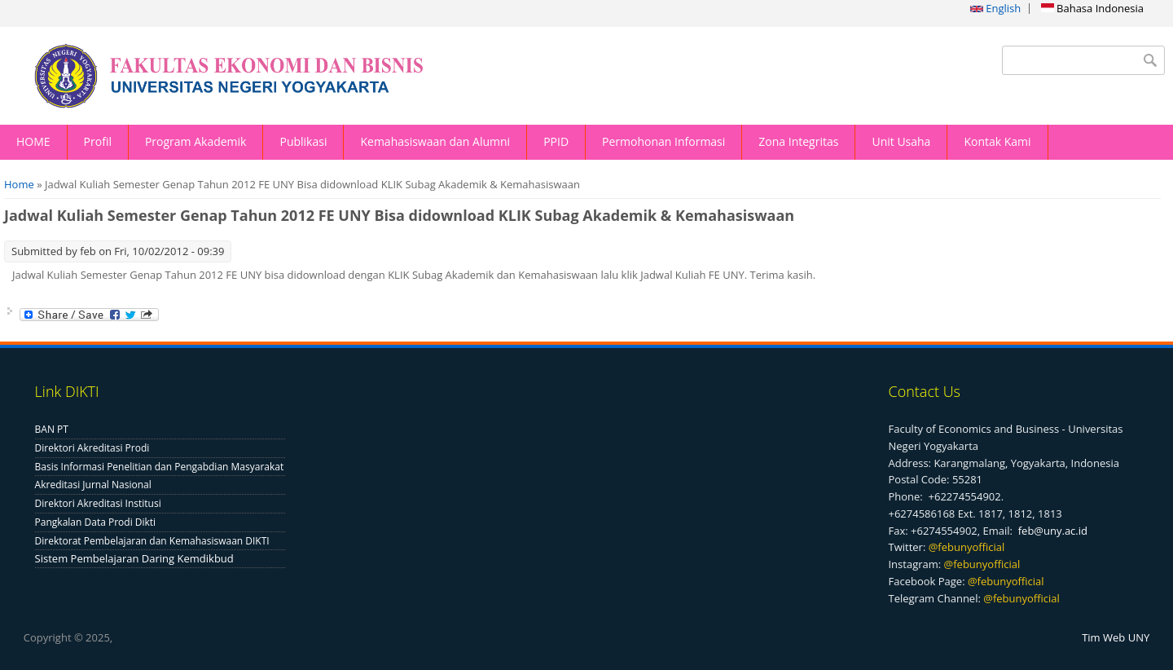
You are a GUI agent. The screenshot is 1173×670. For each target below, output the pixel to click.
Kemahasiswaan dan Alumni (435, 141)
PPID (556, 141)
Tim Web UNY (1115, 637)
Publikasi (303, 141)
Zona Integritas (798, 141)
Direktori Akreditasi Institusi (98, 503)
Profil (98, 141)
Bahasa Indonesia (1092, 8)
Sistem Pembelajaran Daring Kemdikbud (134, 558)
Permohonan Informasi (663, 141)
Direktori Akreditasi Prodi (92, 448)
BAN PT (51, 429)
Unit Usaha (901, 141)
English (995, 8)
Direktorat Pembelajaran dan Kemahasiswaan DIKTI (152, 541)
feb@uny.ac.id (1052, 530)
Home (19, 184)
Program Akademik (196, 141)
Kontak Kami (997, 141)
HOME (33, 141)
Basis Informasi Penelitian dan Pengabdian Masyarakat (159, 467)
